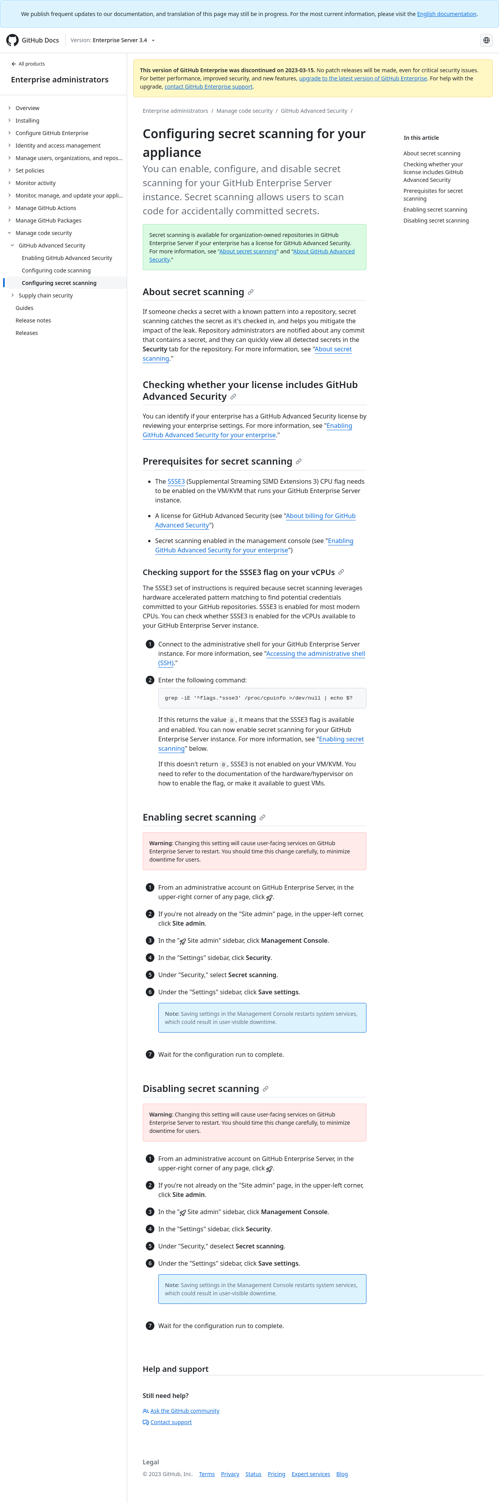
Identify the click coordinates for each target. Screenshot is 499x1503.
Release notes (33, 320)
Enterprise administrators (60, 79)
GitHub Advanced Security (314, 110)
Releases (27, 333)
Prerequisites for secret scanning (222, 460)
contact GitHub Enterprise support (209, 86)
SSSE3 (176, 481)
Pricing (276, 1474)
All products (28, 64)
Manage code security (244, 110)
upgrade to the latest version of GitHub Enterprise (363, 78)
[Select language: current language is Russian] (486, 40)
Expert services (311, 1474)
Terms (207, 1474)
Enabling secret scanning (204, 816)
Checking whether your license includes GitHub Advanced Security (250, 390)
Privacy (230, 1474)
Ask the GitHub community (181, 1410)
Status (254, 1474)
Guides (25, 308)
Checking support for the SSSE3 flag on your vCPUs (243, 572)
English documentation (446, 14)
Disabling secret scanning (206, 1088)
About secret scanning (247, 251)
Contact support (167, 1422)
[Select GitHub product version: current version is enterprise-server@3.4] (112, 40)
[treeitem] (66, 108)
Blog (342, 1474)
